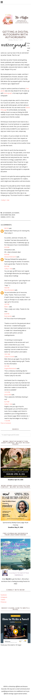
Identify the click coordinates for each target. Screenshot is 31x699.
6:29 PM (6, 314)
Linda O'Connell (9, 357)
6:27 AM (6, 402)
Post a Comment (6, 423)
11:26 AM (7, 421)
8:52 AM (6, 266)
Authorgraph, (8, 93)
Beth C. (6, 307)
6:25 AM (6, 247)
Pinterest (3, 602)
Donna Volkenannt (10, 257)
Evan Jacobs (8, 316)
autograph (15, 213)
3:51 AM (6, 366)
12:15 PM (7, 392)
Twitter (3, 600)
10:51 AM (7, 354)
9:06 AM (6, 288)
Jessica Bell (7, 395)
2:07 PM (6, 304)
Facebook (4, 595)
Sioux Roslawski (9, 290)
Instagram (4, 597)
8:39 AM (6, 254)
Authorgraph (7, 213)
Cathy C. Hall (5, 200)
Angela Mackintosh (10, 368)
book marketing (6, 215)
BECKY (6, 228)
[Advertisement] (15, 665)
